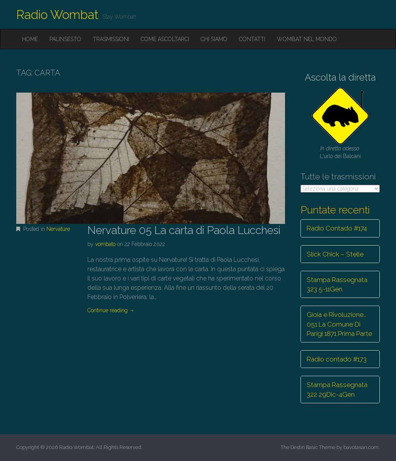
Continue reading (111, 310)
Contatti (252, 39)
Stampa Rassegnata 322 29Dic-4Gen (337, 389)
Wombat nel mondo (307, 39)
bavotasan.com (361, 447)
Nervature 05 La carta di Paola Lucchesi (183, 230)
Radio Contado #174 (337, 228)
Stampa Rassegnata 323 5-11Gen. (337, 284)
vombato (105, 244)
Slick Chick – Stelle (335, 254)
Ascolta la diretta (340, 77)
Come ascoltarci (165, 39)
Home (30, 39)
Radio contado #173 (337, 359)
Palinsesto (65, 39)
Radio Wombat (57, 14)
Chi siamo (214, 39)
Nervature (58, 229)
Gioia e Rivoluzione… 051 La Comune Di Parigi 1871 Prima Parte (339, 324)
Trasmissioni (111, 39)
